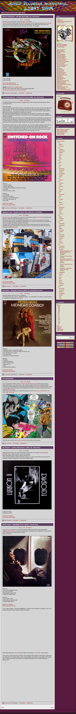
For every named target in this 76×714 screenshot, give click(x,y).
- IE (58, 313)
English (28, 19)
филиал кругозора (62, 74)
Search (59, 334)
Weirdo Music (60, 50)
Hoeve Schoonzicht (62, 130)
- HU (24, 527)
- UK (59, 319)
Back (2, 707)
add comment (7, 286)
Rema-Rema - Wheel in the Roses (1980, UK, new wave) (66, 260)
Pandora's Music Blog (66, 256)
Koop (58, 67)
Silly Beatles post (32, 383)
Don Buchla (48, 23)
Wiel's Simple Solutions (63, 129)
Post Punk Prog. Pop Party (64, 84)
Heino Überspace (61, 83)
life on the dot (60, 63)
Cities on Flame (61, 66)
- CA (59, 308)
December (61, 168)
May (60, 157)
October (61, 149)
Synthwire (59, 76)
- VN (59, 322)
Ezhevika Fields (61, 78)
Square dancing (61, 60)
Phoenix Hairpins (61, 56)
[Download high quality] (9, 204)
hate (10, 529)
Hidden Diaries (61, 73)
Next (52, 707)
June (60, 155)
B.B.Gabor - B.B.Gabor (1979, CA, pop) (66, 269)
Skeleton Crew (6, 217)
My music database (62, 44)
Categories (60, 302)
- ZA (59, 323)
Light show (60, 330)
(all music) (14, 227)
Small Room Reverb (62, 65)
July (60, 154)
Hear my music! (61, 25)
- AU (59, 306)
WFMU (58, 53)
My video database (62, 45)
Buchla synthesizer (26, 23)
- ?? (59, 324)
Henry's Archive (61, 62)
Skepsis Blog (60, 134)
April (60, 159)
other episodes (22, 440)
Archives (60, 138)
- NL (59, 318)
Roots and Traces (61, 72)
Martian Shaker (61, 57)
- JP (59, 317)
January (61, 186)
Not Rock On (60, 71)
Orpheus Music (61, 55)
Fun (58, 325)
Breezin (17, 652)
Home (58, 19)
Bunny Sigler (11, 531)
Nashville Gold (6, 454)
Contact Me (60, 20)
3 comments (6, 374)
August (61, 152)
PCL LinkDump (61, 54)
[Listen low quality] (8, 203)
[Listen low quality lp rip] (9, 83)
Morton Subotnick (7, 23)
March (60, 144)
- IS (58, 314)
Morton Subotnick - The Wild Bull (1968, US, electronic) (66, 252)
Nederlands (60, 329)
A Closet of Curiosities (63, 61)
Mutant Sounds (61, 51)
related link (29, 93)
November (61, 170)
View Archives (60, 141)
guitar (4, 532)
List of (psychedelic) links (64, 89)
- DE (59, 309)
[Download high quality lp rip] (10, 84)
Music (21, 19)
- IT (58, 315)
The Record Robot (62, 59)
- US (25, 19)
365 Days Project (10, 389)
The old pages (60, 47)
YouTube (38, 652)
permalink (21, 93)
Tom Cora (25, 218)
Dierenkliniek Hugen (62, 131)
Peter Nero (19, 298)
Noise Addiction (61, 88)
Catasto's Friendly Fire (63, 80)
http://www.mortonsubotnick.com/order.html (14, 89)
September (62, 150)
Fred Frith (39, 217)
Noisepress (60, 79)
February (61, 146)
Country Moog (43, 452)
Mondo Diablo (21, 383)
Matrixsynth (60, 77)
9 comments (6, 208)
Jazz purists (6, 529)
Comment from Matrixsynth (14, 87)
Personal (59, 326)
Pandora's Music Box (62, 86)
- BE (59, 307)
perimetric (59, 68)
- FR (59, 311)
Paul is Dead (38, 386)
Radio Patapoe (61, 133)
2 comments (6, 93)
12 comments (7, 703)
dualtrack (59, 85)
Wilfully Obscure (61, 82)
